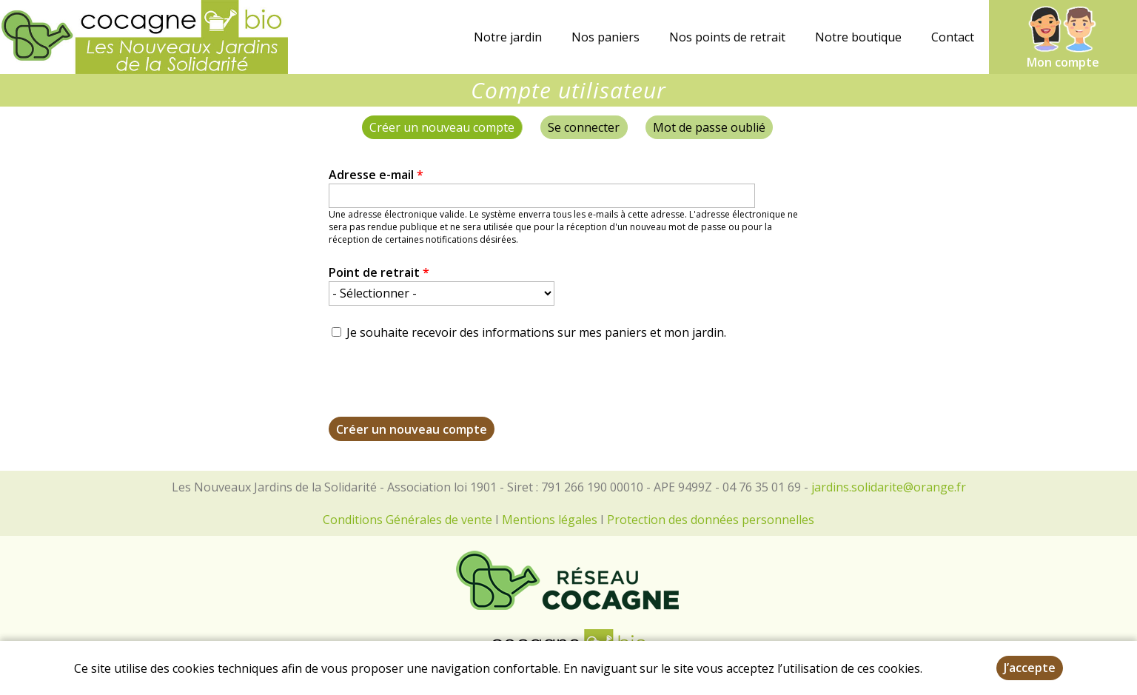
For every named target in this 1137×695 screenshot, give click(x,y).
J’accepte (1030, 667)
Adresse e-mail (376, 175)
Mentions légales (549, 519)
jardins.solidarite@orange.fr (888, 487)
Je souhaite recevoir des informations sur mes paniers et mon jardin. (536, 332)
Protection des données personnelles (710, 519)
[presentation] (441, 388)
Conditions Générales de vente (407, 519)
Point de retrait (379, 272)
